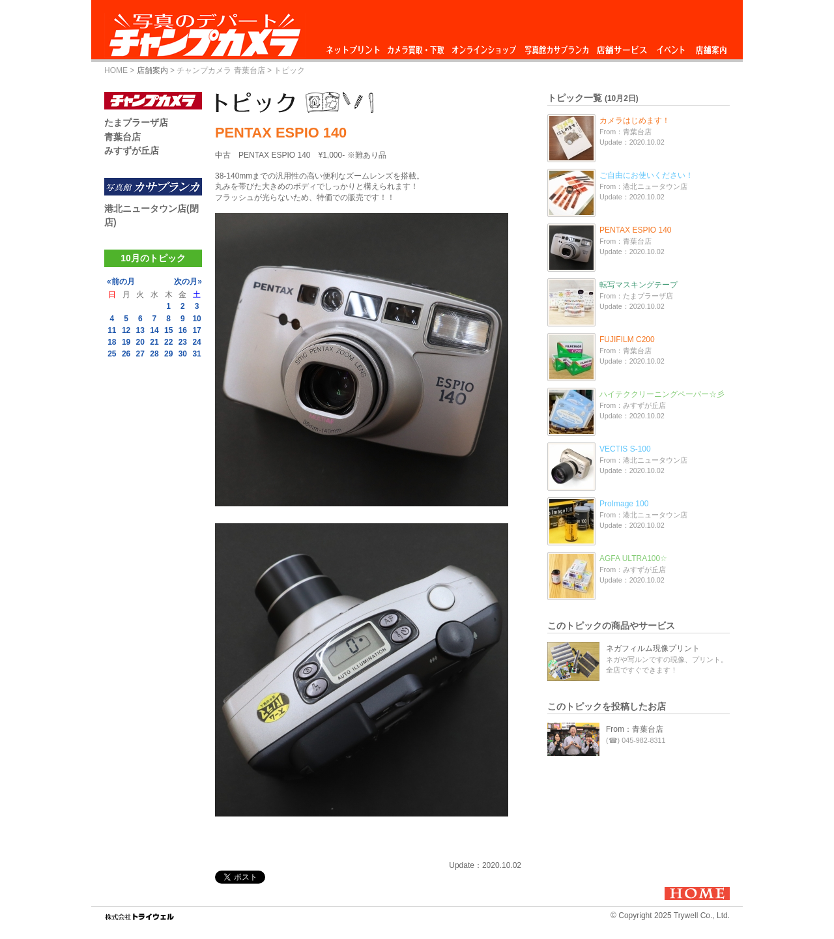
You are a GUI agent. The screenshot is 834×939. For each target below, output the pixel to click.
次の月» (188, 281)
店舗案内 (711, 46)
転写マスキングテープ (638, 284)
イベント (671, 46)
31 (196, 353)
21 (154, 342)
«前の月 (121, 281)
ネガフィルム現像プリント (653, 648)
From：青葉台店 (634, 729)
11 (112, 330)
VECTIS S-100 (625, 449)
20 (140, 342)
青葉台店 (122, 137)
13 (140, 330)
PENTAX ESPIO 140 (635, 230)
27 (140, 353)
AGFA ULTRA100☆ (633, 558)
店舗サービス (622, 46)
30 (183, 353)
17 (196, 330)
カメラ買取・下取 (416, 46)
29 (168, 353)
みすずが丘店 (131, 150)
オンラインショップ (483, 46)
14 (154, 330)
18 (112, 342)
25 (112, 353)
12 (126, 330)
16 (183, 330)
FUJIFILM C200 (627, 339)
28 (154, 353)
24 (196, 342)
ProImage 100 (623, 503)
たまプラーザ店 (136, 122)
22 (168, 342)
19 (126, 342)
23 (183, 342)
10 (196, 318)
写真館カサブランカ (556, 46)
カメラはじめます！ (634, 120)
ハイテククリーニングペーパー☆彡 (662, 394)
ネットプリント (355, 46)
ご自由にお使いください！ (646, 175)
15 (168, 330)
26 (126, 353)
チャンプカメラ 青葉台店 (221, 70)
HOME (116, 70)
